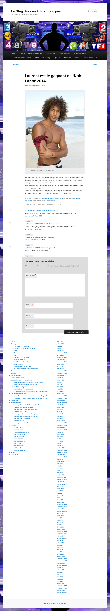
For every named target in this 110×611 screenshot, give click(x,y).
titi (44, 86)
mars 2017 (60, 497)
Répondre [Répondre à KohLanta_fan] (29, 221)
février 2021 (60, 391)
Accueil (14, 53)
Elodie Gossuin (19, 436)
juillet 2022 (60, 364)
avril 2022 (60, 366)
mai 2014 (60, 574)
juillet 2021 (60, 380)
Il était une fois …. (51, 53)
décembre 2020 (62, 396)
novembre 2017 (62, 479)
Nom (29, 304)
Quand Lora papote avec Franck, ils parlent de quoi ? (31, 398)
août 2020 (60, 405)
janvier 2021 (61, 393)
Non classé (56, 198)
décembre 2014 (62, 559)
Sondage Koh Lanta (20, 412)
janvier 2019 (61, 448)
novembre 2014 (62, 561)
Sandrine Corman (19, 450)
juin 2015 (60, 545)
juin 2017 (60, 491)
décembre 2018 (62, 450)
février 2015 (60, 554)
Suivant (96, 64)
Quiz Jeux (58, 58)
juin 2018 (60, 463)
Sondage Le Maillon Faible (22, 423)
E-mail (29, 315)
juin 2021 (60, 382)
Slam (15, 355)
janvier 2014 (61, 583)
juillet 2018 (60, 461)
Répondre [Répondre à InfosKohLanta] (29, 235)
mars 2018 (60, 470)
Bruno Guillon (18, 427)
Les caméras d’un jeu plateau (23, 389)
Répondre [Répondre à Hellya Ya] (29, 256)
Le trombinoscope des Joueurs (21, 58)
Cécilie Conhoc (19, 430)
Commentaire (31, 275)
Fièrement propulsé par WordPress (55, 603)
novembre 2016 (62, 506)
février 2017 (60, 500)
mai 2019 (60, 439)
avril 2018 (60, 468)
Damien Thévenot (19, 434)
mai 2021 (60, 384)
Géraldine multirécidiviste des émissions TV (28, 382)
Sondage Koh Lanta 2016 (22, 418)
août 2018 (60, 459)
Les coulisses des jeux (35, 53)
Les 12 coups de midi (21, 362)
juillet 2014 (60, 570)
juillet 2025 (60, 344)
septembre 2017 (62, 484)
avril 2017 (60, 495)
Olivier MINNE (18, 445)
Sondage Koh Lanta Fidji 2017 (23, 407)
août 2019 (60, 432)
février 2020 (60, 418)
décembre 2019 (62, 423)
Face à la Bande (19, 421)
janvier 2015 (61, 556)
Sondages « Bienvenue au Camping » (26, 414)
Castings (22, 53)
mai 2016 (60, 520)
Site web (29, 326)
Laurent (27, 200)
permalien (52, 200)
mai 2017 (60, 493)
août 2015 (60, 540)
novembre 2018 (62, 452)
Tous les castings (19, 359)
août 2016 (60, 513)
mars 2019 (60, 443)
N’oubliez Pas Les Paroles (22, 366)
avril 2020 (60, 414)
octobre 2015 (61, 536)
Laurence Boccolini (20, 441)
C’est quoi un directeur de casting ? (25, 348)
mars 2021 (60, 389)
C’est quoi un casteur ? (21, 346)
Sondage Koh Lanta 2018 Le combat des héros (29, 405)
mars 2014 (60, 579)
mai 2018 (60, 466)
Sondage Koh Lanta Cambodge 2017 (26, 409)
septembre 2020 (62, 402)
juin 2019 (60, 436)
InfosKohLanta (50, 224)
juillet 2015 (60, 543)
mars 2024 (60, 348)
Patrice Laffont (18, 448)
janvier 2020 (61, 421)
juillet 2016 (60, 515)
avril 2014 (60, 577)
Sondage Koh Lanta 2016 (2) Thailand (26, 416)
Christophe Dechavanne (22, 432)
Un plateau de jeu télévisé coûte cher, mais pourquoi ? (32, 391)
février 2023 (60, 355)
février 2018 (60, 473)
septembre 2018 (62, 457)
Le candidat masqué (79, 53)
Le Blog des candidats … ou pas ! (37, 11)
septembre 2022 (62, 362)
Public (13, 452)
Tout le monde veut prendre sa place (26, 368)
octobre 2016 (61, 509)
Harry (15, 350)
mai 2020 (60, 412)
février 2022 (60, 368)
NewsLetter (67, 58)
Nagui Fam (17, 443)
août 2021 (60, 378)
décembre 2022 (62, 357)
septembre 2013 (62, 592)
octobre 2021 (61, 375)
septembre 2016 (62, 511)
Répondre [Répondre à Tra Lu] (29, 245)
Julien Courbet (18, 439)
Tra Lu (49, 237)
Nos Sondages (46, 58)
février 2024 (60, 350)
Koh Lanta (76, 198)
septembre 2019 (62, 430)
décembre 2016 (62, 504)
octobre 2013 (61, 590)
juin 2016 (60, 518)
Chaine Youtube (65, 53)
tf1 (31, 200)
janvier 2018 (61, 475)
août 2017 (60, 486)
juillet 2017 (60, 488)
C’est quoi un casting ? (21, 357)
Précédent (15, 64)
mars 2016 (60, 525)
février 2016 (60, 527)
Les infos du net (47, 198)
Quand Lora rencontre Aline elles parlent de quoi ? (30, 396)
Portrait (36, 58)
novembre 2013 (62, 588)
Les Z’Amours (18, 364)
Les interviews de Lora (90, 58)
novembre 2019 (62, 425)
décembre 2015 (62, 531)
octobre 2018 (61, 454)
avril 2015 (60, 549)
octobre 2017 (61, 482)
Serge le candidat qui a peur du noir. (26, 384)
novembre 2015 (62, 534)
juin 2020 (60, 409)
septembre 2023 (62, 353)
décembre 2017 (62, 477)
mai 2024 (60, 346)
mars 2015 (60, 552)
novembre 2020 (62, 398)
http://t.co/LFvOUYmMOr (33, 216)
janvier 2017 (61, 502)
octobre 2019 (61, 427)
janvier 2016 (61, 529)
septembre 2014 (62, 565)
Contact (77, 58)
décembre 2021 (62, 371)
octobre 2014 (61, 563)
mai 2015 (60, 547)
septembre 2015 (62, 538)
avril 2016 (60, 522)
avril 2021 (60, 387)
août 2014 (60, 567)
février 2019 (60, 445)
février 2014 (60, 581)
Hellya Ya (50, 248)
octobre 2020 (61, 400)
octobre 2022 (61, 359)
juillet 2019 (60, 434)
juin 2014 (60, 572)
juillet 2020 (60, 407)
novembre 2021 (62, 373)
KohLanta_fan (50, 210)
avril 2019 (60, 441)
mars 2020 (60, 416)
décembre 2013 (62, 586)
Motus (16, 353)
